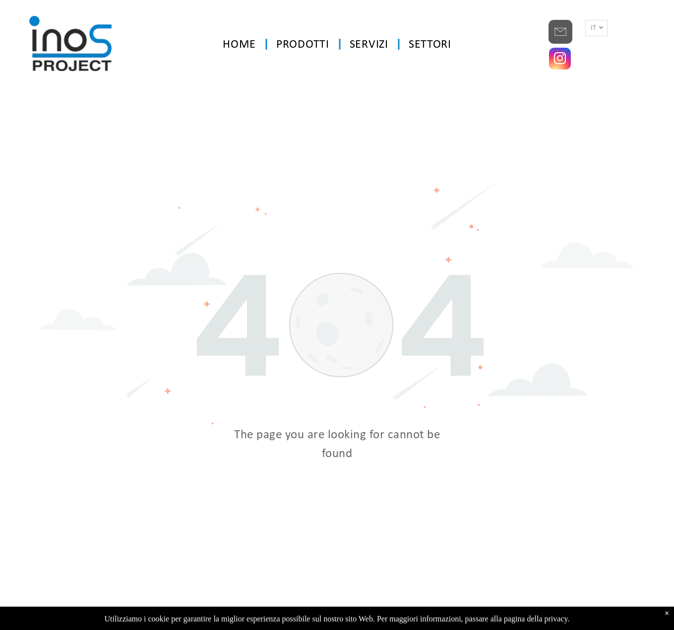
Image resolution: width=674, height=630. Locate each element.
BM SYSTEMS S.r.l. (470, 618)
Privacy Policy (356, 618)
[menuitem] (242, 45)
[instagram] (560, 60)
